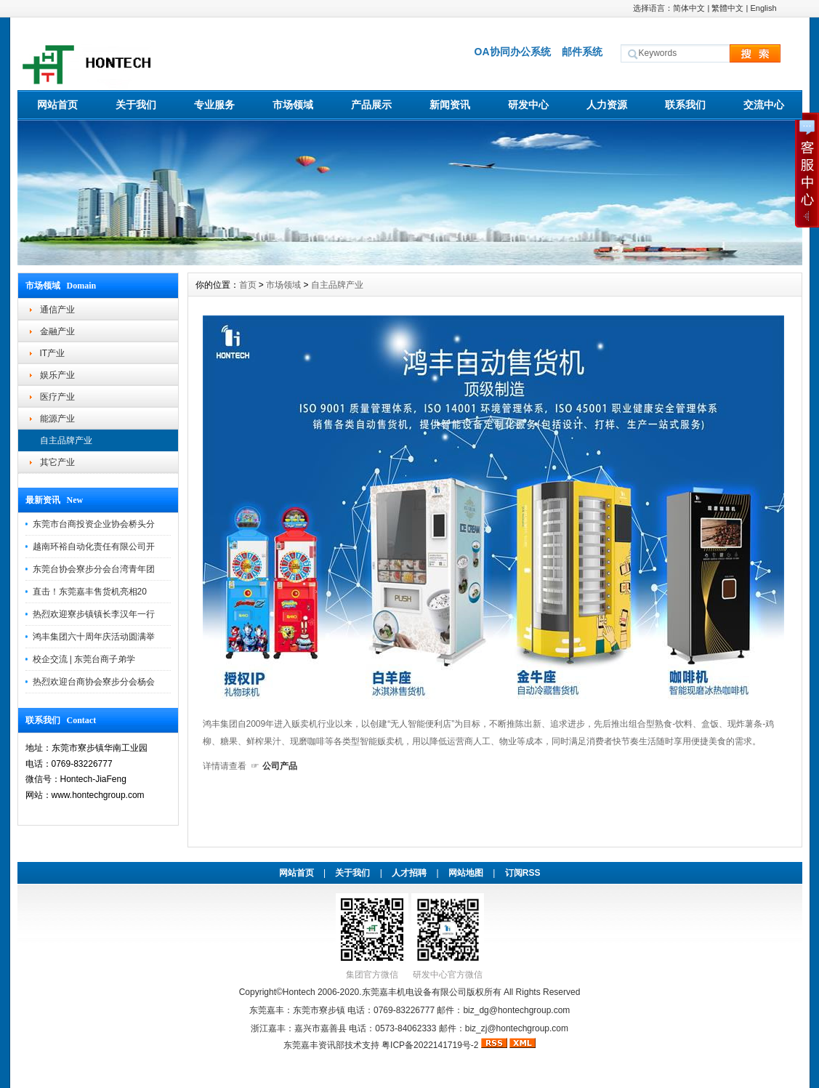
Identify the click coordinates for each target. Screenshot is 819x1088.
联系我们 (685, 104)
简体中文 (689, 8)
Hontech (299, 992)
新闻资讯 (449, 104)
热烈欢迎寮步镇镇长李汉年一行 (94, 614)
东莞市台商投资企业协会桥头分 (94, 524)
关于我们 (136, 104)
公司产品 (279, 766)
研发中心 (528, 104)
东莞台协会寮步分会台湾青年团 (94, 569)
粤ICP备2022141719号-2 (431, 1045)
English (763, 8)
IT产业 (52, 353)
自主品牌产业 (66, 440)
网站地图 (465, 873)
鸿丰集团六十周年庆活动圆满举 (94, 637)
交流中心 (763, 104)
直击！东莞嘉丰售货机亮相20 (90, 592)
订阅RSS (523, 873)
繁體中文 (727, 8)
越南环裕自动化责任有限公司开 (94, 546)
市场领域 (293, 104)
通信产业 (57, 310)
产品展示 (371, 104)
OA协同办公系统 (513, 51)
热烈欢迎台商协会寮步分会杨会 (94, 682)
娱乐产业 (57, 375)
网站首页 (57, 104)
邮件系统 (582, 51)
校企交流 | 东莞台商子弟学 (84, 659)
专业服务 (214, 104)
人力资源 (606, 104)
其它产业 (57, 462)
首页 (248, 285)
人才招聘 (409, 873)
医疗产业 (57, 397)
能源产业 (57, 419)
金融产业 (57, 331)
